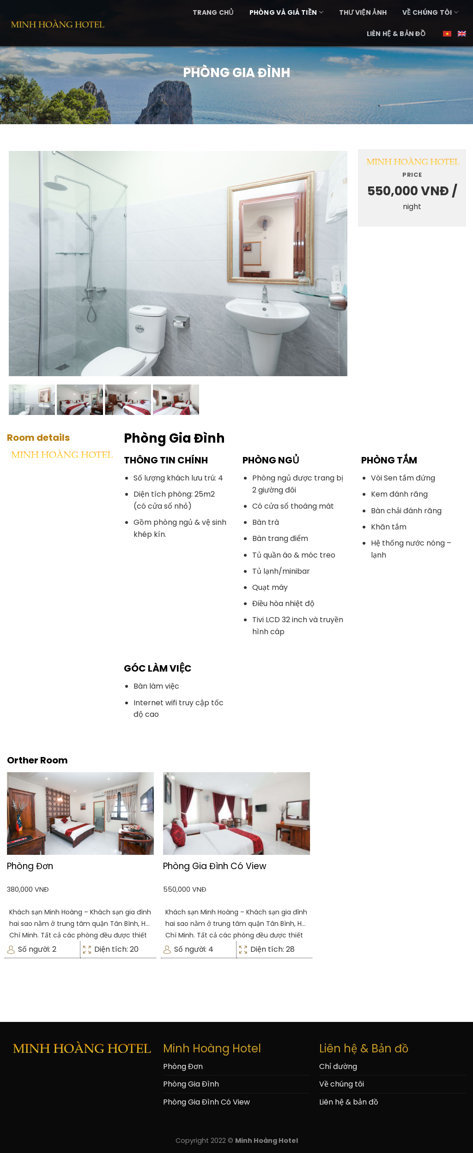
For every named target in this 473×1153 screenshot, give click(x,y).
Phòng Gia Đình (191, 1084)
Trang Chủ (213, 12)
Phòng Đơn (183, 1066)
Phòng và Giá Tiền (286, 12)
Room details (38, 437)
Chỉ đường (338, 1066)
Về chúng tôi (430, 12)
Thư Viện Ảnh (363, 12)
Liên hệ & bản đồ (396, 33)
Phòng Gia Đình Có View (206, 1102)
